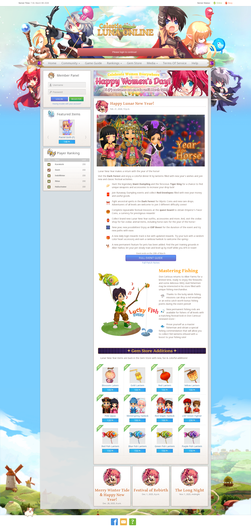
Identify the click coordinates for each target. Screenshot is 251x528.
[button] (48, 137)
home (52, 63)
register (76, 99)
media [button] (152, 63)
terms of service (174, 63)
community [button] (70, 63)
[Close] (170, 52)
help (195, 63)
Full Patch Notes (151, 262)
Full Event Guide (151, 258)
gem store (134, 63)
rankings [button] (114, 63)
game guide (93, 63)
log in (59, 99)
